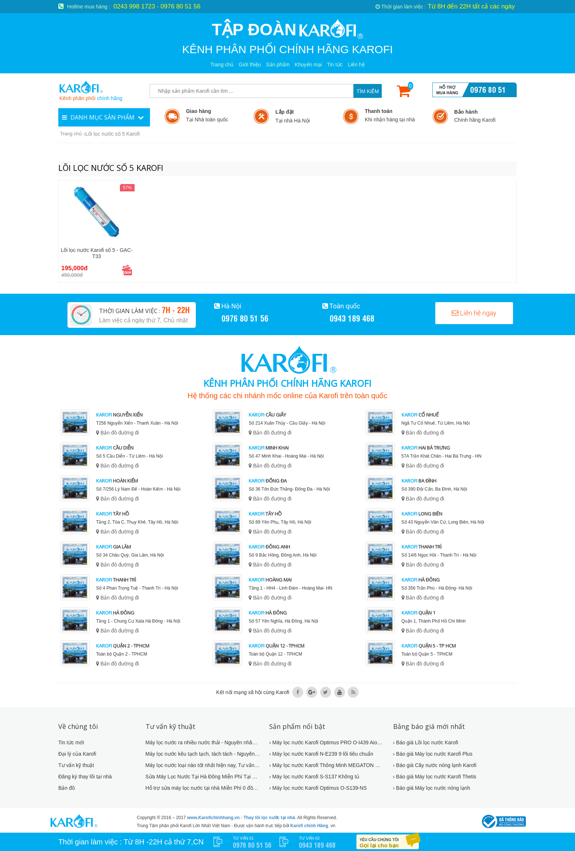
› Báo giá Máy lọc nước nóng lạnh (431, 788)
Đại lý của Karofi (77, 754)
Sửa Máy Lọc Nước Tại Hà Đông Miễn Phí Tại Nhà (203, 777)
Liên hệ (356, 64)
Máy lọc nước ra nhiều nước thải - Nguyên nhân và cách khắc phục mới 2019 (203, 742)
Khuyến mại (308, 64)
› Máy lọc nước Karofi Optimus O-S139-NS (318, 788)
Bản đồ (66, 788)
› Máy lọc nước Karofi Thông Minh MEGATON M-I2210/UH (326, 765)
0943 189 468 (352, 317)
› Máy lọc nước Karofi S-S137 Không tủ (314, 777)
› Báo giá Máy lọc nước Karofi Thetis (434, 777)
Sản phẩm (277, 64)
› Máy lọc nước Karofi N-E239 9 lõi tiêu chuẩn (321, 754)
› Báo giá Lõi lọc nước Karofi (425, 742)
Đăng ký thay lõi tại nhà (85, 777)
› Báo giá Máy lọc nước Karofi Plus (433, 754)
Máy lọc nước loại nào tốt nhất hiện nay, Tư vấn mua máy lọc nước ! (203, 765)
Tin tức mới (71, 742)
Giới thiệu (250, 64)
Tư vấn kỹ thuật (76, 765)
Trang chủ (222, 64)
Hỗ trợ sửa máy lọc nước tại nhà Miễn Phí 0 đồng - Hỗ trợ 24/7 (203, 788)
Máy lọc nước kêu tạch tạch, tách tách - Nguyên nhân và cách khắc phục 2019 (203, 754)
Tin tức (335, 64)
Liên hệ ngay (474, 313)
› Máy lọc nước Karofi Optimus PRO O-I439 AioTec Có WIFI (326, 742)
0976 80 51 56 (488, 94)
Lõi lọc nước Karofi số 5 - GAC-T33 (97, 253)
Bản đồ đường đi (117, 433)
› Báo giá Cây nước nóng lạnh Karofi (435, 765)
